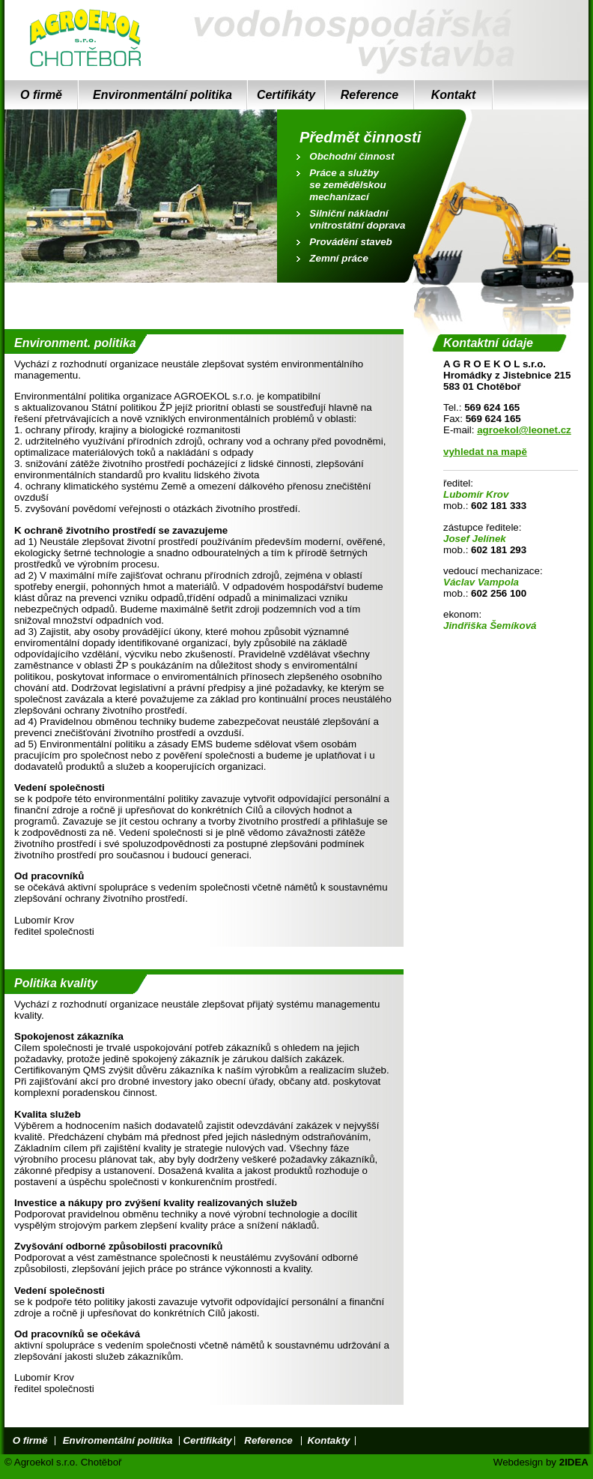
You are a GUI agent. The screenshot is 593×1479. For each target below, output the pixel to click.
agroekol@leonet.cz (524, 430)
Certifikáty (286, 94)
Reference (369, 94)
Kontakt (453, 94)
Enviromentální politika (118, 1440)
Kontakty (328, 1440)
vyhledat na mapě (485, 451)
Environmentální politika (162, 94)
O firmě (41, 94)
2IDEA (574, 1462)
